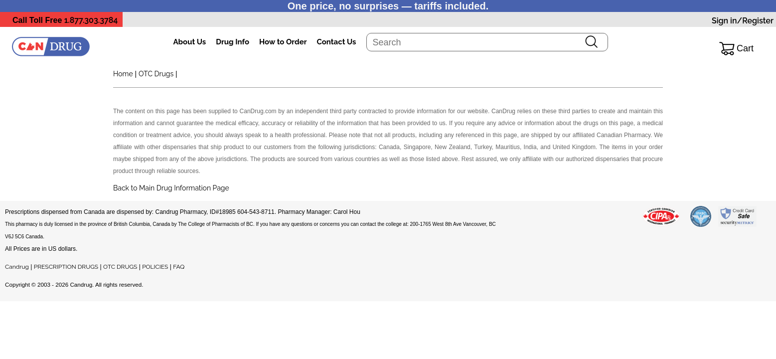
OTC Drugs (156, 74)
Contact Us (336, 41)
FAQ (178, 266)
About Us (189, 41)
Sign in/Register (743, 20)
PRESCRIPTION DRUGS (66, 266)
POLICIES (155, 266)
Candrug (17, 266)
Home (123, 74)
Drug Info (232, 41)
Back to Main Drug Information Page (171, 188)
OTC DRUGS (120, 266)
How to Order (283, 41)
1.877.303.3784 (91, 20)
